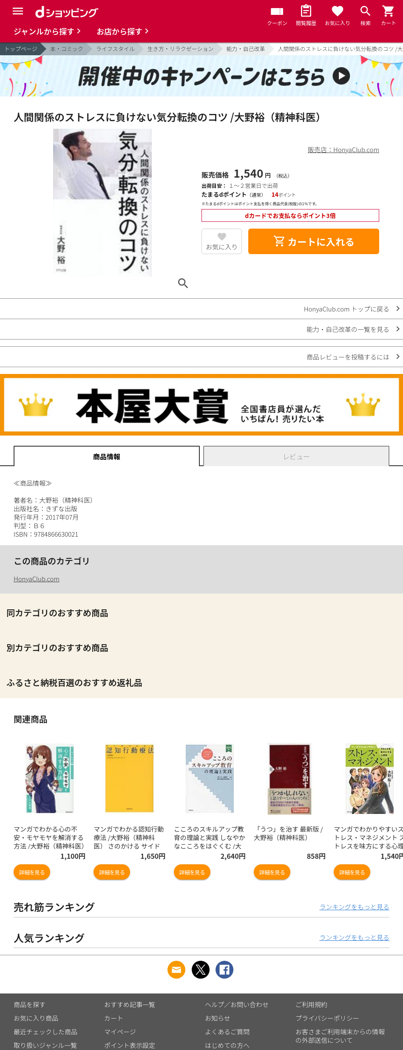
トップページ (20, 49)
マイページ (120, 1031)
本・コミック (66, 49)
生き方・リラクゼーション (181, 49)
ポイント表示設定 (129, 1045)
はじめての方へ (227, 1045)
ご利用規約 (311, 1004)
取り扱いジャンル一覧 (45, 1045)
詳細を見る (32, 872)
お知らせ (217, 1017)
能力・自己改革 (246, 49)
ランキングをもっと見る (354, 906)
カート (113, 1017)
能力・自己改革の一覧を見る (348, 329)
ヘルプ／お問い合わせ (237, 1004)
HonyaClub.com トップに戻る (346, 309)
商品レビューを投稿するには (348, 357)
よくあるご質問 (227, 1031)
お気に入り (222, 246)
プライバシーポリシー (327, 1017)
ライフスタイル (115, 49)
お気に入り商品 (36, 1017)
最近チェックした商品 (45, 1031)
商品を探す (29, 1004)
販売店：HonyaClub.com (343, 149)
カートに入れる (314, 241)
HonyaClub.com (37, 578)
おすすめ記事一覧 (129, 1004)
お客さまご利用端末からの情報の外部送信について (340, 1035)
